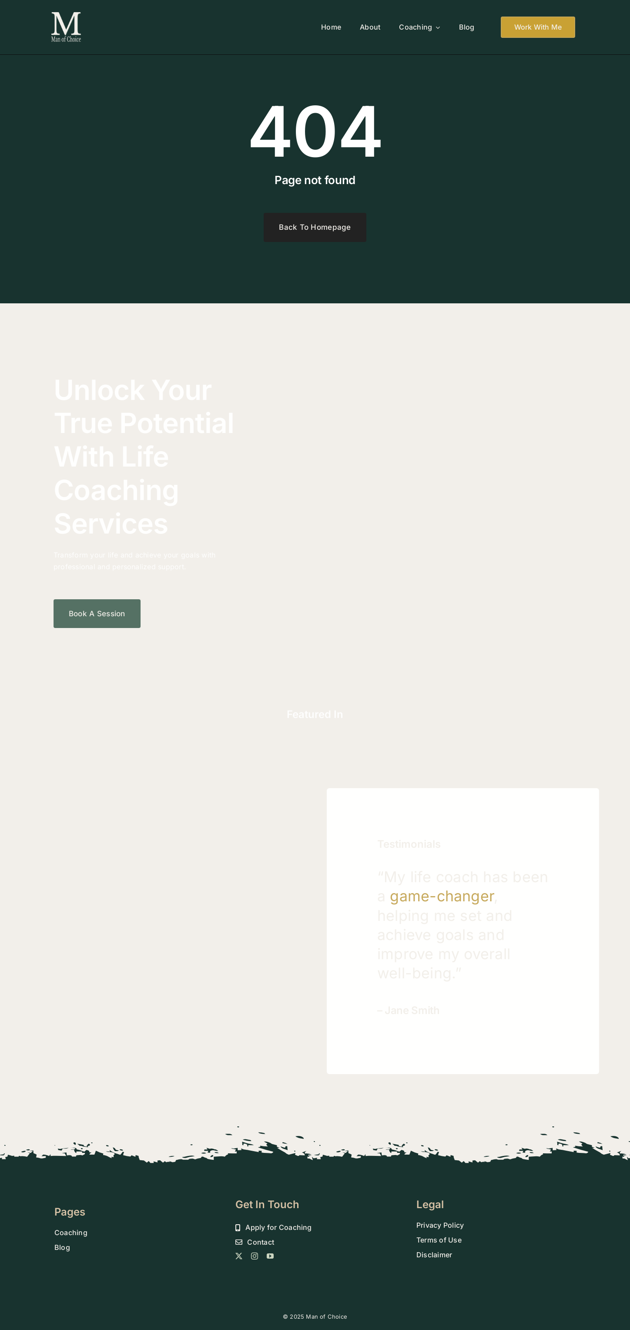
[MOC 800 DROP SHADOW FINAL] (66, 14)
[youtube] (270, 1256)
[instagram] (254, 1256)
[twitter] (238, 1256)
